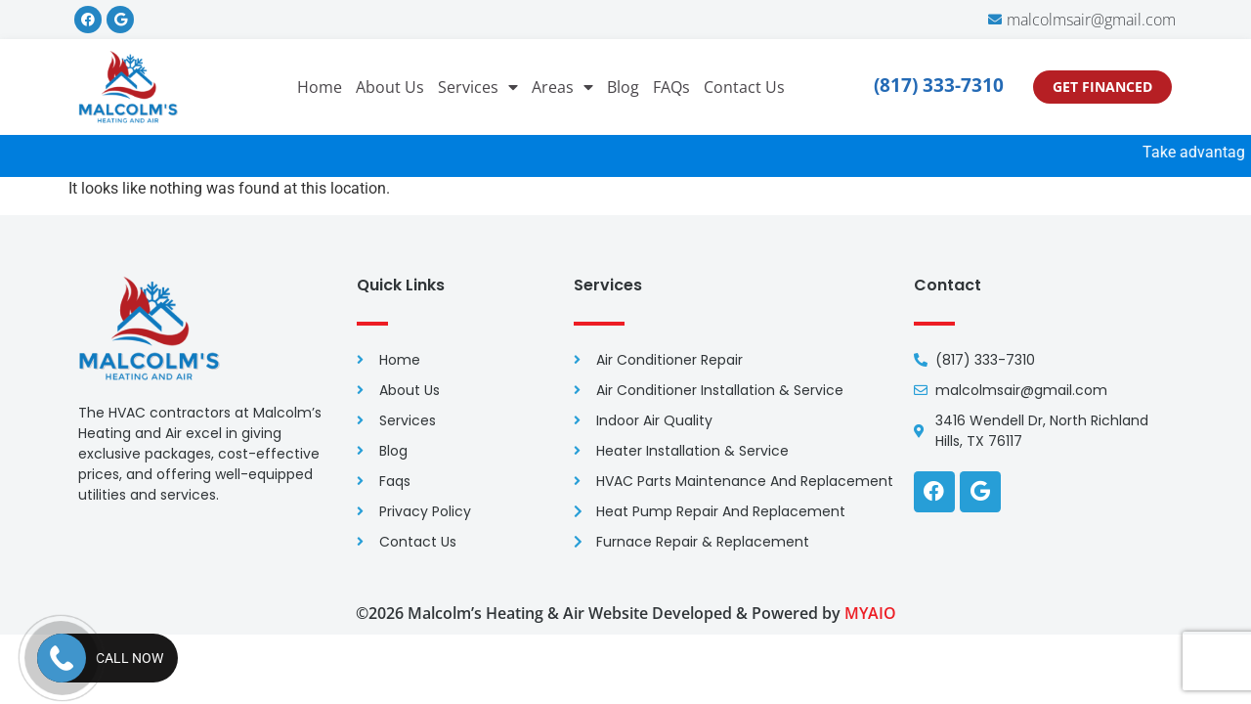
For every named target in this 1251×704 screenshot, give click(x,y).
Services (478, 87)
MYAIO (870, 613)
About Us (390, 87)
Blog (623, 87)
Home (319, 87)
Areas (562, 87)
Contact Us (744, 87)
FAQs (671, 87)
